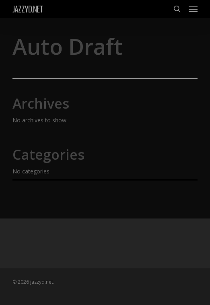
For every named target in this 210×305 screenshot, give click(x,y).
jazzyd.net (27, 9)
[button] (193, 9)
